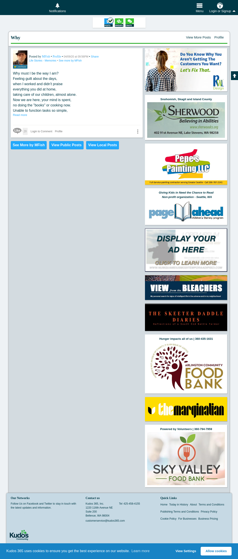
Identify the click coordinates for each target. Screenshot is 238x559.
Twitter (22, 514)
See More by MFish (29, 145)
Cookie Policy (168, 518)
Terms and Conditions (211, 504)
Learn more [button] (140, 551)
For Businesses (187, 518)
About (193, 504)
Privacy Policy (209, 511)
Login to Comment (41, 131)
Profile (219, 37)
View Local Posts (102, 145)
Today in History (178, 504)
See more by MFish (70, 60)
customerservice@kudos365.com (105, 520)
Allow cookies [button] (216, 551)
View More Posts (198, 37)
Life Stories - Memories (43, 60)
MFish (46, 56)
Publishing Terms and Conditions (179, 511)
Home (164, 504)
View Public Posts (66, 145)
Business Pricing (208, 518)
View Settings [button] (185, 551)
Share (95, 56)
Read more (20, 115)
